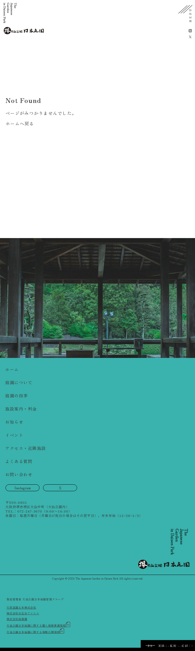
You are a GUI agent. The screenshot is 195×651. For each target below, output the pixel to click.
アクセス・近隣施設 (25, 448)
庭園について (18, 382)
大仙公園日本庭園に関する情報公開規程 (35, 631)
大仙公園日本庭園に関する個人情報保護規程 (38, 624)
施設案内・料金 (21, 409)
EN (162, 645)
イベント (14, 435)
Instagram (23, 487)
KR (173, 645)
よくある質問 (18, 461)
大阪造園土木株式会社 (21, 607)
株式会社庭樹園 (17, 619)
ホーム (12, 369)
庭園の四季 (16, 395)
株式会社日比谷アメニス (23, 613)
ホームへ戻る (19, 123)
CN (185, 645)
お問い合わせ (18, 474)
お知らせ (14, 422)
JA (150, 645)
